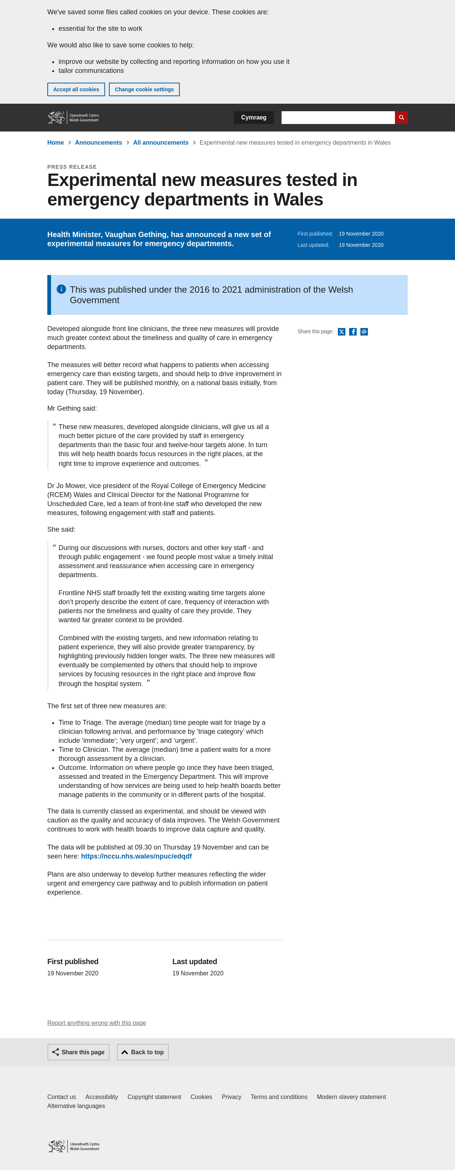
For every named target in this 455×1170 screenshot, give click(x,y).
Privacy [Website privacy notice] (231, 1097)
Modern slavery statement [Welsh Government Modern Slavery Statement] (351, 1097)
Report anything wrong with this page (96, 1023)
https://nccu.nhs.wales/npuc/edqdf (136, 856)
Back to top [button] (147, 1052)
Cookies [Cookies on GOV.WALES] (201, 1097)
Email (364, 332)
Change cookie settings (144, 89)
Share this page (83, 1052)
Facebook (353, 332)
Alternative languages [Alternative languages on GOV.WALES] (76, 1106)
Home (55, 142)
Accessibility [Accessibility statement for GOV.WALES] (101, 1097)
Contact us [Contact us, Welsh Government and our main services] (61, 1097)
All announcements (161, 142)
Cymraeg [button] (254, 117)
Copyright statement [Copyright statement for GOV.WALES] (154, 1097)
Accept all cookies (76, 89)
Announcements (98, 142)
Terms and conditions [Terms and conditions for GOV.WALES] (279, 1097)
